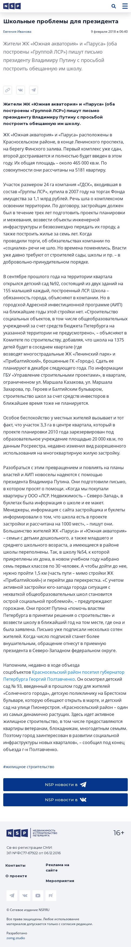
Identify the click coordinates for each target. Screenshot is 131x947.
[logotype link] (16, 6)
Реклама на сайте (57, 867)
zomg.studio (15, 938)
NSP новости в (65, 784)
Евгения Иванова (17, 31)
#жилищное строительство (28, 766)
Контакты (15, 865)
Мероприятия (60, 881)
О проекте (16, 876)
